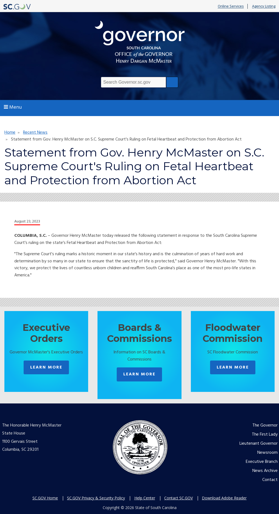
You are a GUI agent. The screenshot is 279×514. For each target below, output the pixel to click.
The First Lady (265, 434)
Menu (13, 107)
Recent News (35, 132)
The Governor (265, 425)
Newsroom (267, 452)
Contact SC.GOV (178, 498)
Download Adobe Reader (224, 498)
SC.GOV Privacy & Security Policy (96, 498)
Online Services (231, 6)
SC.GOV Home (45, 498)
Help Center (144, 498)
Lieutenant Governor (258, 443)
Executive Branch (262, 461)
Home (9, 132)
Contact (270, 479)
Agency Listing (263, 6)
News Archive (265, 470)
